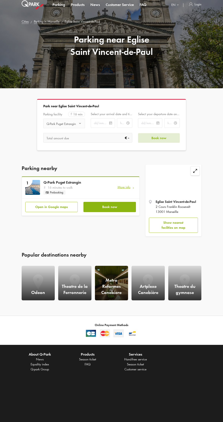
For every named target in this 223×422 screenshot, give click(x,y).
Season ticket (87, 359)
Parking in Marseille (47, 21)
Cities (25, 21)
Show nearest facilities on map (173, 225)
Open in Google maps (51, 207)
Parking (58, 8)
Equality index (40, 364)
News (95, 8)
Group (40, 369)
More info (124, 187)
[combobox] (175, 9)
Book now (109, 207)
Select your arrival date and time (111, 114)
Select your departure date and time (159, 114)
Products (78, 8)
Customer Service (120, 8)
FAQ (143, 8)
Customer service (135, 369)
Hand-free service (135, 359)
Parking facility (52, 114)
